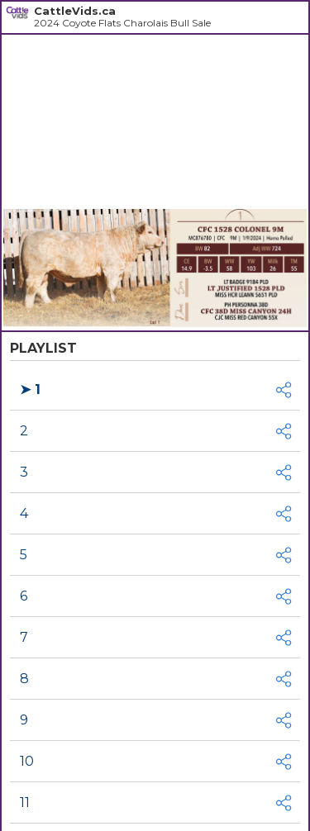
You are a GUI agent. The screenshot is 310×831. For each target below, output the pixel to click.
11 (25, 802)
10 (27, 761)
